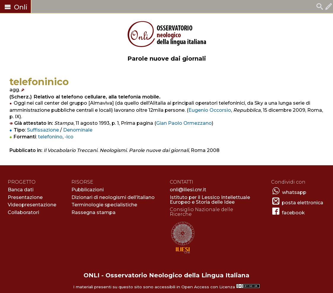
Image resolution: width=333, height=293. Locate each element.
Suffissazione (43, 130)
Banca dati (20, 189)
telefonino (50, 137)
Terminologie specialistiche (104, 205)
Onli (15, 7)
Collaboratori (23, 212)
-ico (69, 137)
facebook (293, 213)
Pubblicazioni (87, 189)
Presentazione (25, 197)
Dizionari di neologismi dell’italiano (113, 197)
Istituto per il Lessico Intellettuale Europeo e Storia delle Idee (210, 200)
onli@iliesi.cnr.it (188, 189)
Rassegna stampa (93, 212)
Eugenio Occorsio (209, 110)
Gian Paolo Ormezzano (184, 123)
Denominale (77, 130)
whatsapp (294, 192)
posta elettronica (302, 202)
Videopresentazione (32, 205)
